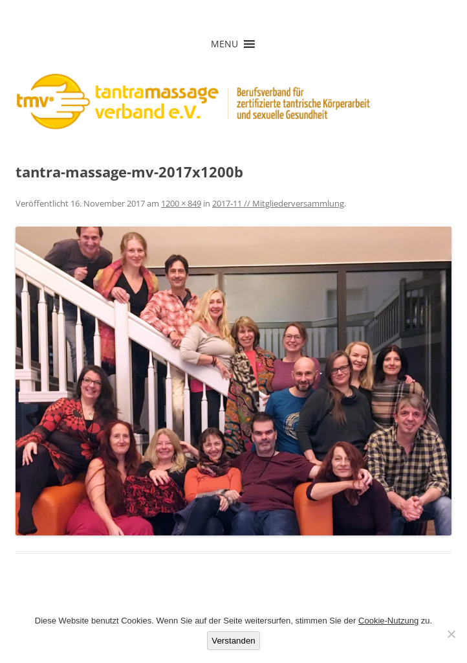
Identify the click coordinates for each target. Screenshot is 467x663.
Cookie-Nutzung (388, 620)
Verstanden (233, 641)
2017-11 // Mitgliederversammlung (278, 203)
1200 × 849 (181, 203)
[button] (224, 44)
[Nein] (450, 633)
